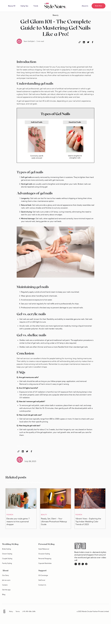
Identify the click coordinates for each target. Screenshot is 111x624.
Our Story (5, 575)
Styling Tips (24, 6)
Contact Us (42, 585)
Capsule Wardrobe (44, 563)
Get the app (6, 590)
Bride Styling (6, 549)
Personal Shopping (44, 558)
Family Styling (7, 563)
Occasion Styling (44, 554)
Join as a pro (6, 580)
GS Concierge (43, 575)
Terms (18, 611)
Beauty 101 (11, 6)
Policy (11, 611)
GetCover (41, 580)
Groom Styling (7, 554)
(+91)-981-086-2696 (28, 611)
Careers (5, 585)
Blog (3, 594)
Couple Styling (7, 558)
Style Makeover (43, 549)
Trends (35, 6)
